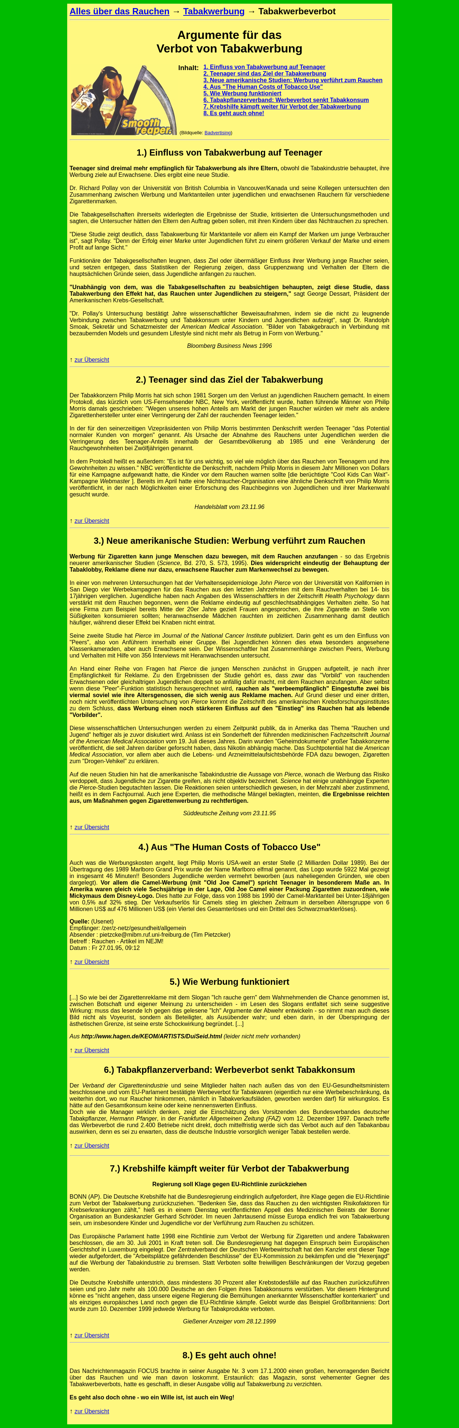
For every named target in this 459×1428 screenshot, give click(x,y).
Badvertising (218, 132)
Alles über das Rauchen (120, 11)
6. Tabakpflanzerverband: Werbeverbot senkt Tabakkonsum (286, 100)
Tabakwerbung (214, 11)
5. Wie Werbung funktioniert (242, 93)
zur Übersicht (92, 360)
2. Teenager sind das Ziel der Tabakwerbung (264, 73)
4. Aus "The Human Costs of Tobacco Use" (263, 87)
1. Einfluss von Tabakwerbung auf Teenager (264, 67)
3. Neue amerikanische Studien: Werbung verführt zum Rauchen (293, 80)
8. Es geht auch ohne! (233, 113)
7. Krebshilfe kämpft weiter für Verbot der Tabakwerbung (282, 106)
